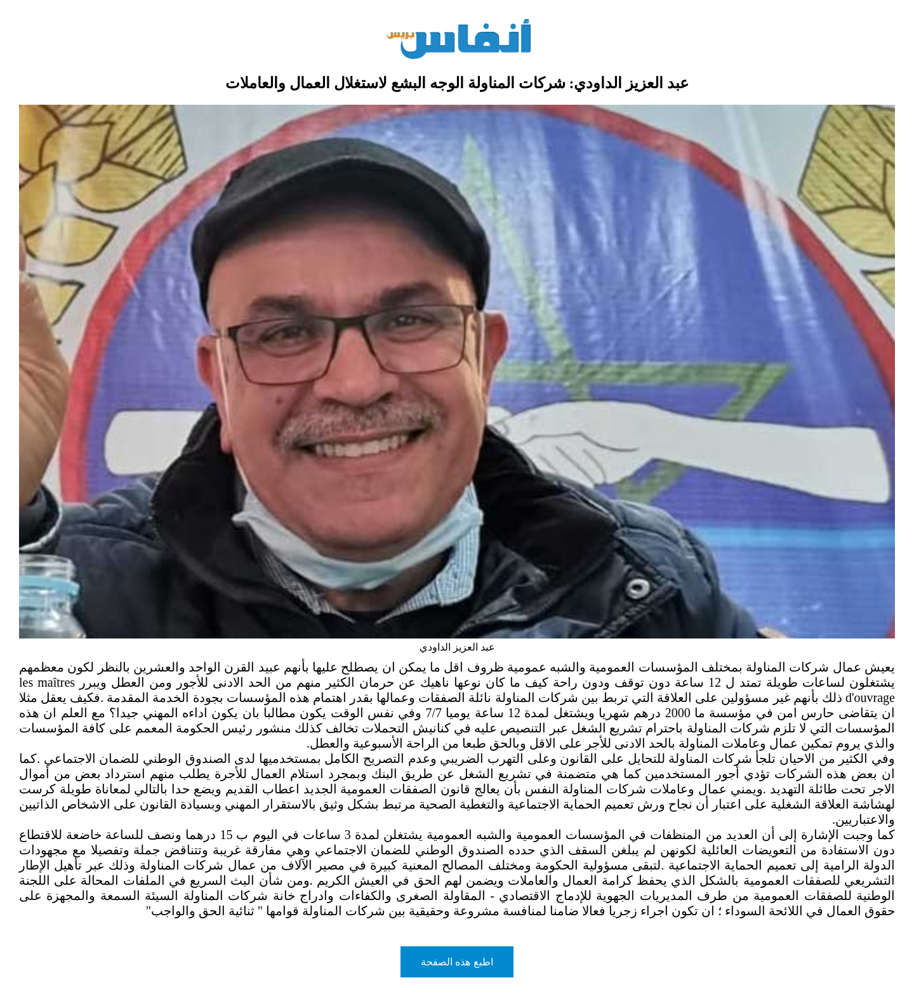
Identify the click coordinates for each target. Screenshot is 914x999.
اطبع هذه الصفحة (457, 961)
